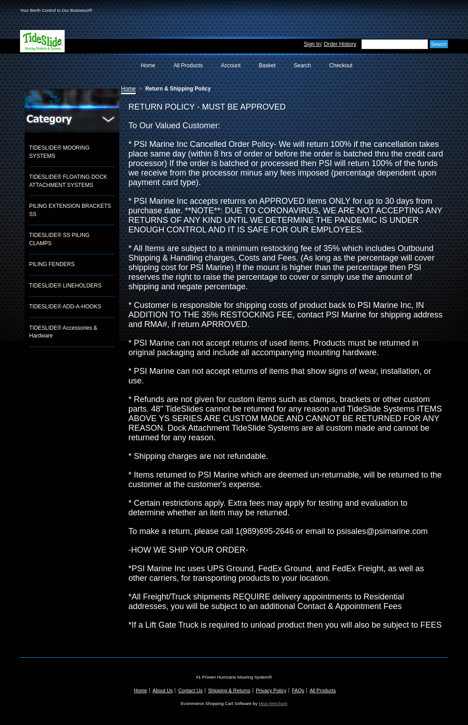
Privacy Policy (271, 690)
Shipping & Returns (229, 690)
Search (302, 65)
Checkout (340, 65)
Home (148, 65)
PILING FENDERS (52, 264)
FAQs (298, 690)
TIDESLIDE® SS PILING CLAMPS (59, 239)
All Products (188, 65)
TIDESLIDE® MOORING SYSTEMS (59, 152)
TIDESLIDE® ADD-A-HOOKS (65, 306)
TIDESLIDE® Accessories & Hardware (63, 332)
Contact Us (190, 690)
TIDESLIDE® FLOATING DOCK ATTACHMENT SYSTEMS (68, 181)
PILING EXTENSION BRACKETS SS (70, 210)
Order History (340, 44)
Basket (267, 65)
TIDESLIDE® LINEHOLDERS (65, 285)
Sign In (312, 44)
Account (230, 65)
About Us (163, 690)
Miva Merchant (273, 703)
